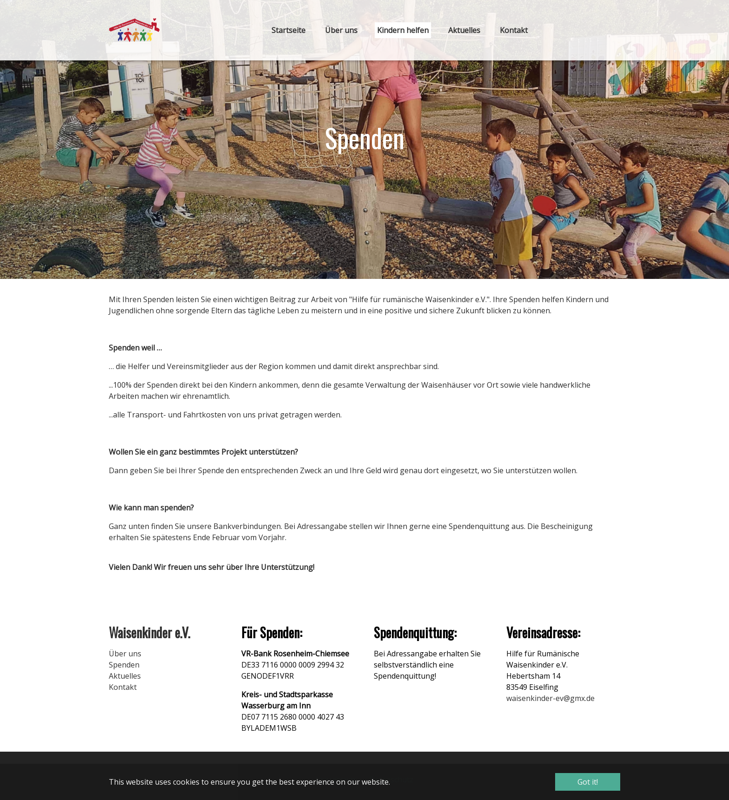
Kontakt (123, 687)
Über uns (125, 653)
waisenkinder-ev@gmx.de (550, 698)
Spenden (124, 665)
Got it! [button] (587, 782)
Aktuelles (125, 676)
